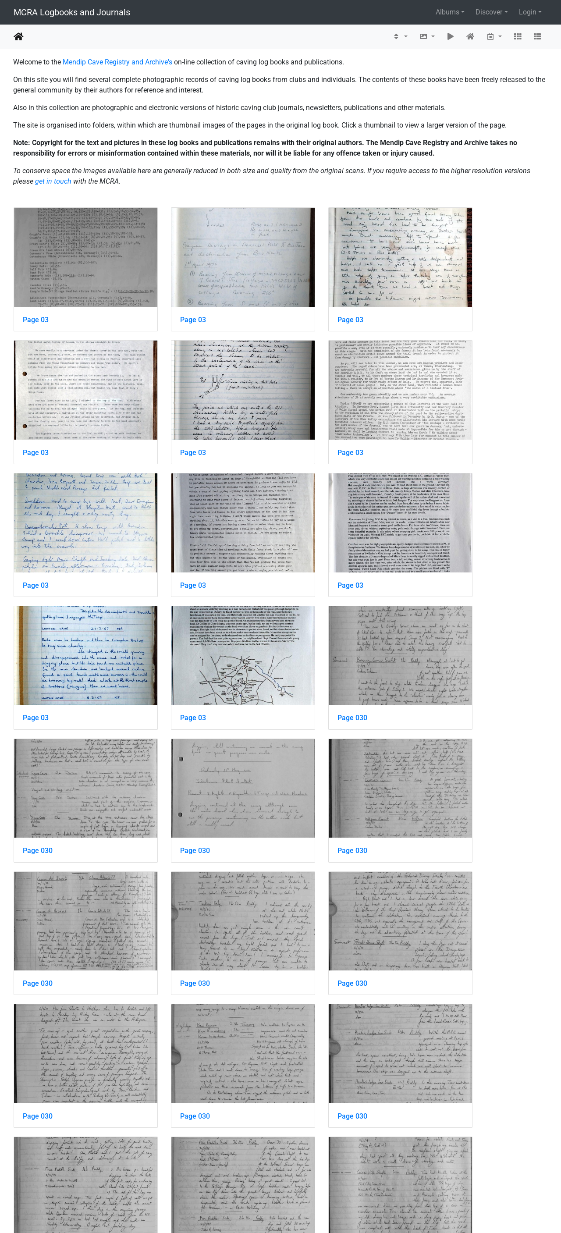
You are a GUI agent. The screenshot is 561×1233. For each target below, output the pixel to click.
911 (361, 1180)
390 (277, 1180)
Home (19, 36)
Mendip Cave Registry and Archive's (117, 62)
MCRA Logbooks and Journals (72, 12)
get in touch (53, 181)
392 (322, 1180)
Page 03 (36, 305)
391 (299, 1180)
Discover (489, 12)
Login (527, 12)
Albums (447, 12)
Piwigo (299, 1214)
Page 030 (448, 542)
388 (231, 1180)
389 (254, 1180)
